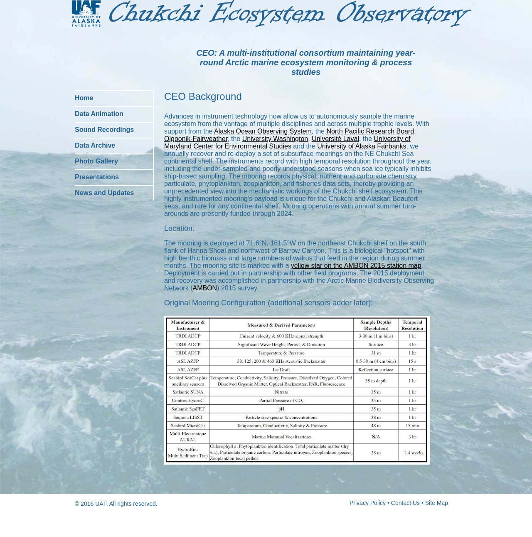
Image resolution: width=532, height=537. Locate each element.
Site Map (436, 503)
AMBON (204, 288)
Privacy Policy (368, 503)
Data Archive (95, 145)
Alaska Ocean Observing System (263, 131)
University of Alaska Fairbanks (361, 146)
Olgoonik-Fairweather (195, 138)
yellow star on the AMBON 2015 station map (356, 265)
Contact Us (405, 503)
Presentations (97, 177)
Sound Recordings (104, 129)
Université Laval (335, 138)
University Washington (275, 138)
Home (84, 97)
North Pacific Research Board (370, 131)
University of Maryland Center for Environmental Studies (287, 142)
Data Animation (99, 113)
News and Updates (104, 192)
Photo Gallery (96, 161)
